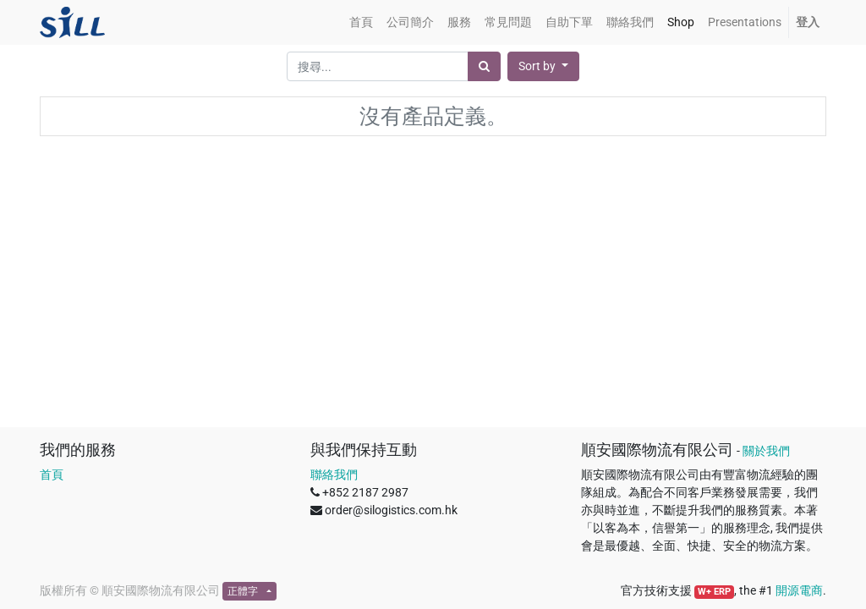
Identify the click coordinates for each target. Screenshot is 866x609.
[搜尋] (484, 66)
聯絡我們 (334, 474)
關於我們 (766, 451)
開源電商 (799, 590)
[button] (543, 66)
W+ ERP (714, 591)
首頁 (51, 474)
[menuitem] (361, 22)
